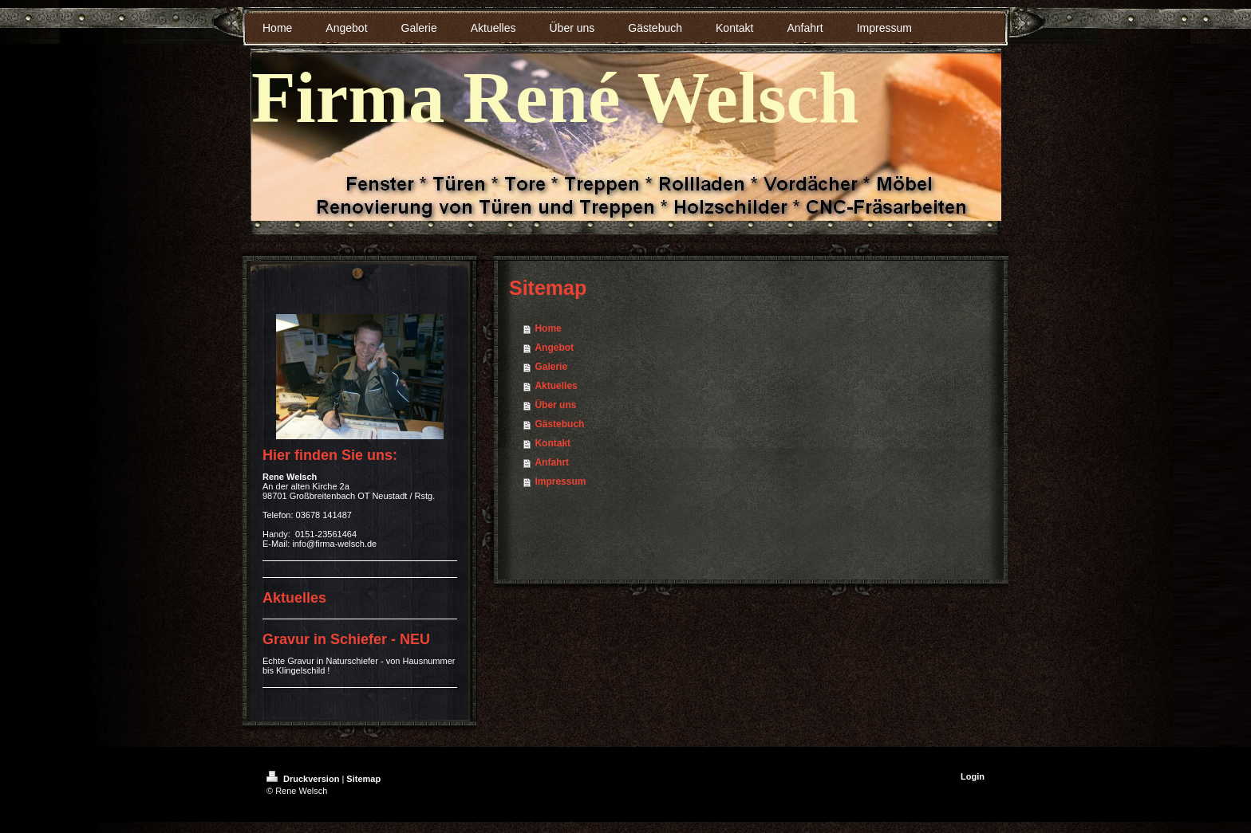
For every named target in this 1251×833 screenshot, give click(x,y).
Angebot (554, 347)
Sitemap (363, 779)
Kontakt (552, 443)
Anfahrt (552, 462)
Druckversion (303, 779)
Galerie (551, 366)
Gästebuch (559, 424)
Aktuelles (556, 385)
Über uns (555, 405)
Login (973, 776)
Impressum (560, 481)
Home (548, 328)
